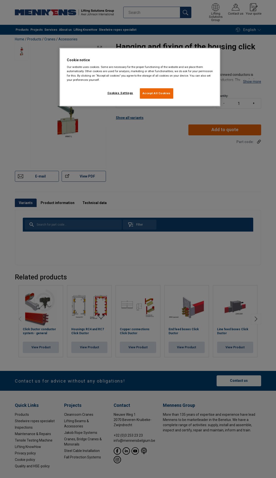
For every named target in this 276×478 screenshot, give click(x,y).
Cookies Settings (120, 93)
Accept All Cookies (157, 93)
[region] (139, 77)
